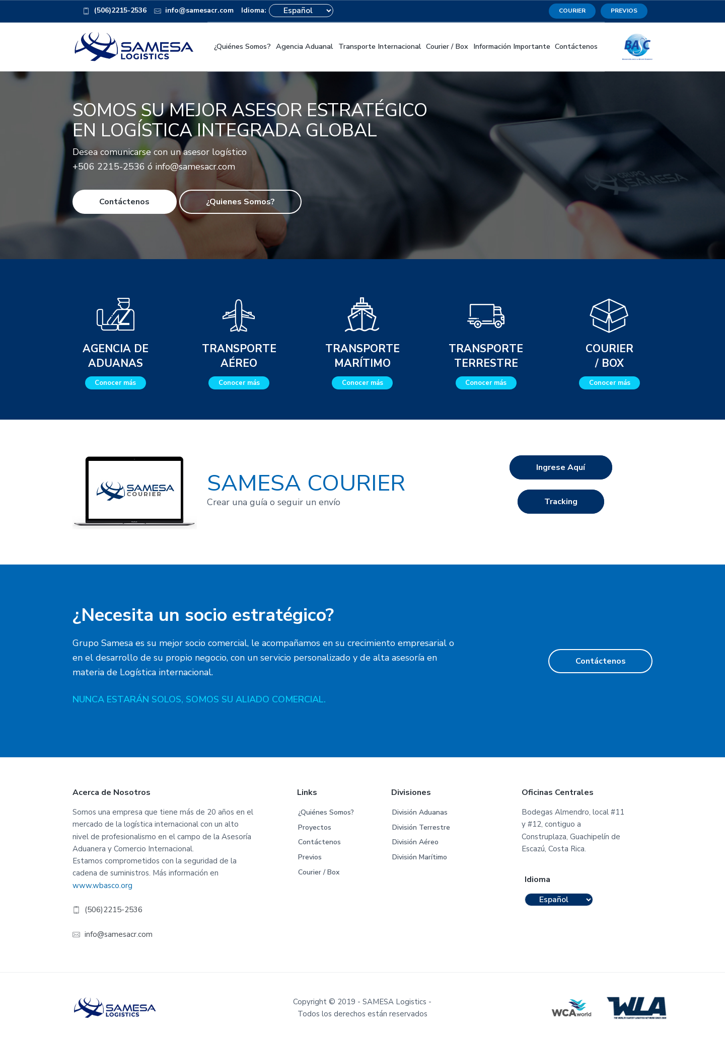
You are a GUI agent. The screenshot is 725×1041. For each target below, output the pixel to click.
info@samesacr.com (194, 12)
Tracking (560, 508)
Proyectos (314, 825)
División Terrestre (421, 825)
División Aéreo (415, 840)
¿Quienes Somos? (240, 199)
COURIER (572, 11)
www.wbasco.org (102, 883)
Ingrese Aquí (560, 469)
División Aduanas (420, 811)
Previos (310, 855)
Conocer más (115, 381)
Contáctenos (124, 199)
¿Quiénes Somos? (326, 811)
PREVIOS (624, 11)
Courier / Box (318, 870)
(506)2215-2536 (115, 12)
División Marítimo (419, 855)
